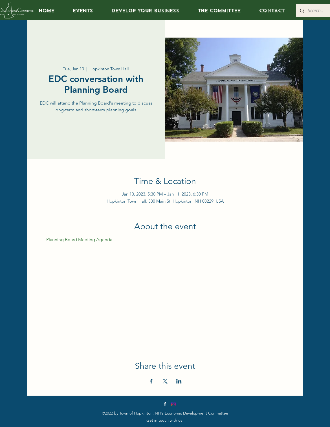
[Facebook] (165, 404)
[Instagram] (173, 404)
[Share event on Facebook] (151, 381)
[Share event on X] (165, 381)
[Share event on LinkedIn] (179, 381)
